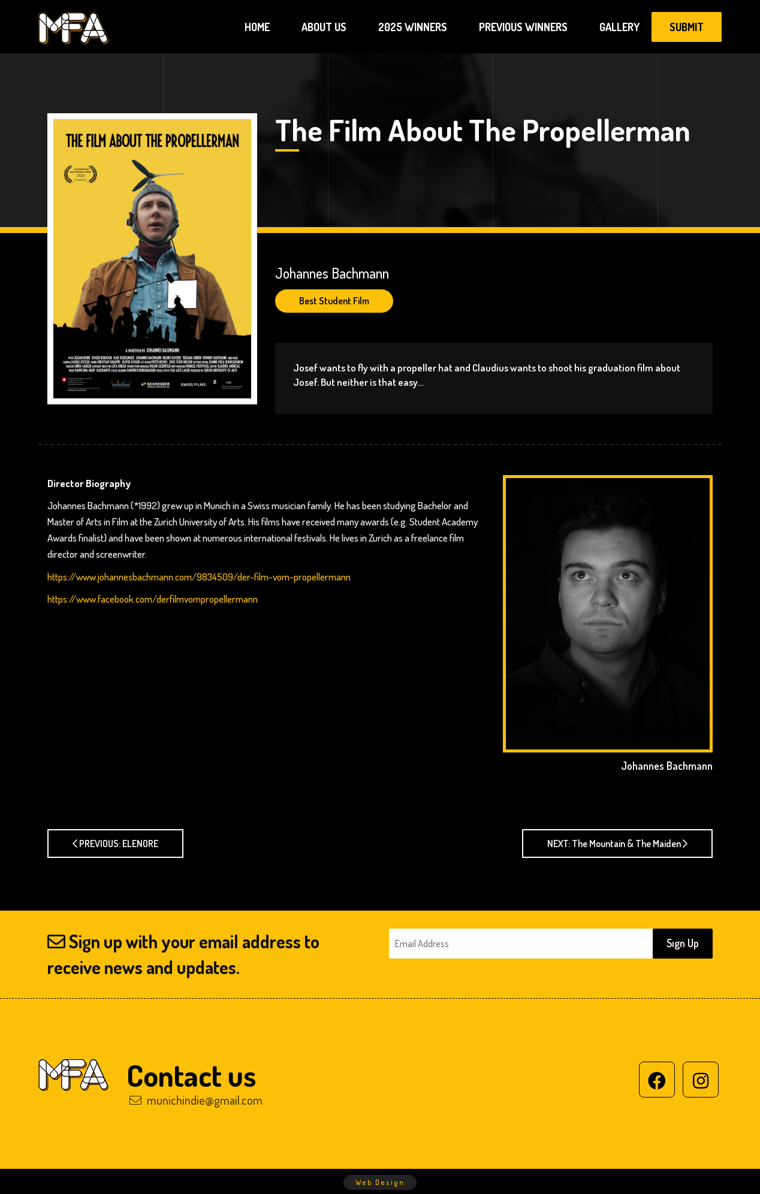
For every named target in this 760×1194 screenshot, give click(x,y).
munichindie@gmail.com (196, 1100)
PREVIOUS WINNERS (523, 27)
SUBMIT (686, 27)
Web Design (380, 1182)
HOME (257, 27)
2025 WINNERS (412, 27)
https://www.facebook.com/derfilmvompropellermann (152, 599)
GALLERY (619, 27)
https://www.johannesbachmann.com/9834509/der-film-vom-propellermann (199, 576)
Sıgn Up (682, 943)
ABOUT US (323, 27)
